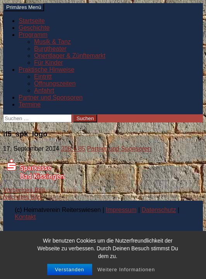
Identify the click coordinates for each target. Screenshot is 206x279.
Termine (30, 104)
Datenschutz (159, 210)
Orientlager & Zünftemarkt (69, 55)
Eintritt (43, 76)
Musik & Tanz (52, 41)
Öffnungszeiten (55, 83)
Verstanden (69, 269)
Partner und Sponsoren (50, 97)
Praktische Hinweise (46, 69)
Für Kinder (48, 62)
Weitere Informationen (126, 269)
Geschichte (34, 27)
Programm (33, 34)
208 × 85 (73, 148)
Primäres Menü (23, 7)
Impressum (121, 210)
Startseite (32, 20)
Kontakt (25, 217)
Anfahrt (44, 90)
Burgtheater (50, 48)
